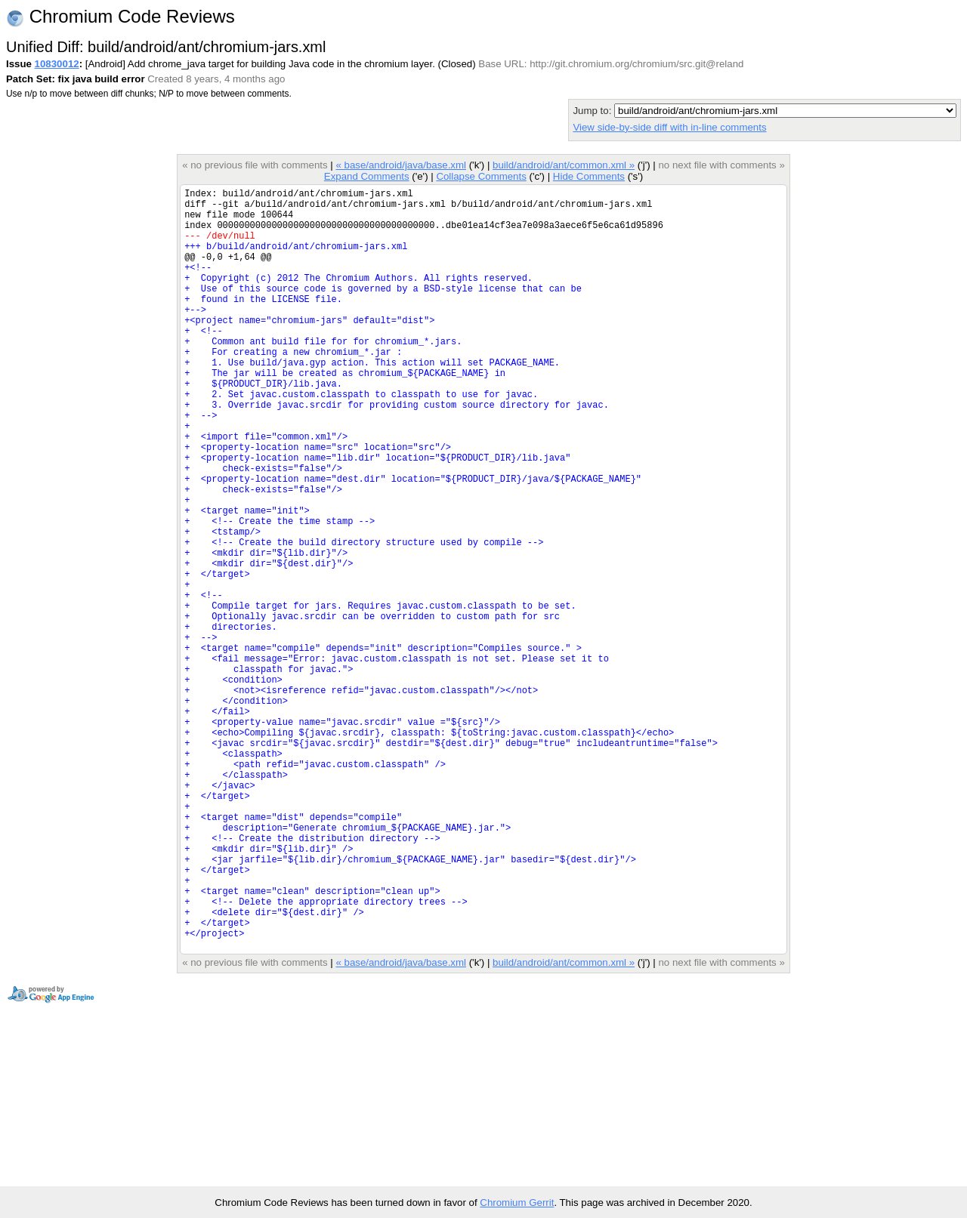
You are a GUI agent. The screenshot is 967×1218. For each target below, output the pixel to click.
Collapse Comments (481, 176)
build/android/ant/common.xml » (564, 165)
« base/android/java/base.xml (400, 165)
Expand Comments (366, 176)
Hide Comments (589, 176)
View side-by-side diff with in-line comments (669, 127)
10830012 (57, 63)
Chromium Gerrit (517, 1202)
